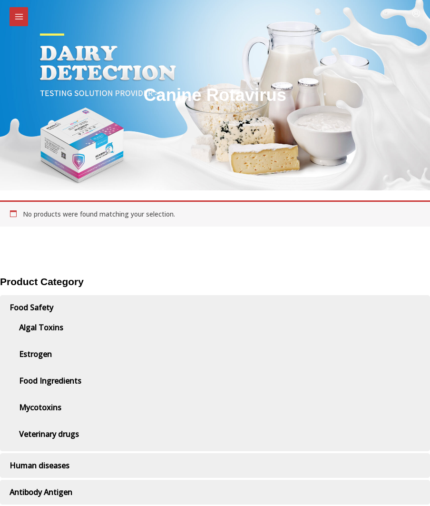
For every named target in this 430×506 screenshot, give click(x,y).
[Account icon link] (416, 13)
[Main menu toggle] (19, 16)
